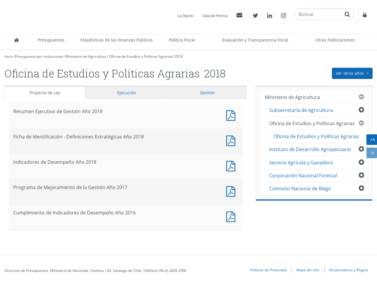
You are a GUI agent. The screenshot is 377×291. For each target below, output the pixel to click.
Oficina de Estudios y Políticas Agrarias (141, 56)
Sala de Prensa (215, 15)
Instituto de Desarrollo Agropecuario (310, 149)
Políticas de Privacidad (268, 269)
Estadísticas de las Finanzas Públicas (116, 40)
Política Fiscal (182, 40)
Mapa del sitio (307, 269)
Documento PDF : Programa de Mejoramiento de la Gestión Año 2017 (232, 190)
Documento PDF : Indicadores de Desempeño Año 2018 (232, 165)
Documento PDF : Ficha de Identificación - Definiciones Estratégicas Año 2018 (232, 140)
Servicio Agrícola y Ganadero (301, 162)
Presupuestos (51, 40)
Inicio (8, 56)
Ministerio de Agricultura (86, 56)
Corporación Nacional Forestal (303, 175)
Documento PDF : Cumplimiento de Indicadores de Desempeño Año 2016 (232, 216)
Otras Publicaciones (335, 40)
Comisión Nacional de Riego (300, 188)
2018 (179, 56)
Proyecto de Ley (44, 92)
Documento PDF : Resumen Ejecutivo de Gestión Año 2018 (232, 114)
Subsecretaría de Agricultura (301, 110)
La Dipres (185, 15)
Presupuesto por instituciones (39, 56)
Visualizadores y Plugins (348, 269)
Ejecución (126, 92)
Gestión (207, 92)
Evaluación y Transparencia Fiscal (255, 40)
